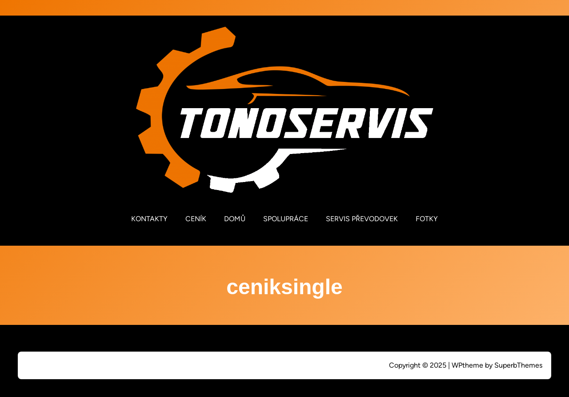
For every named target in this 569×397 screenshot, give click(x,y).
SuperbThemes (518, 365)
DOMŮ (234, 219)
